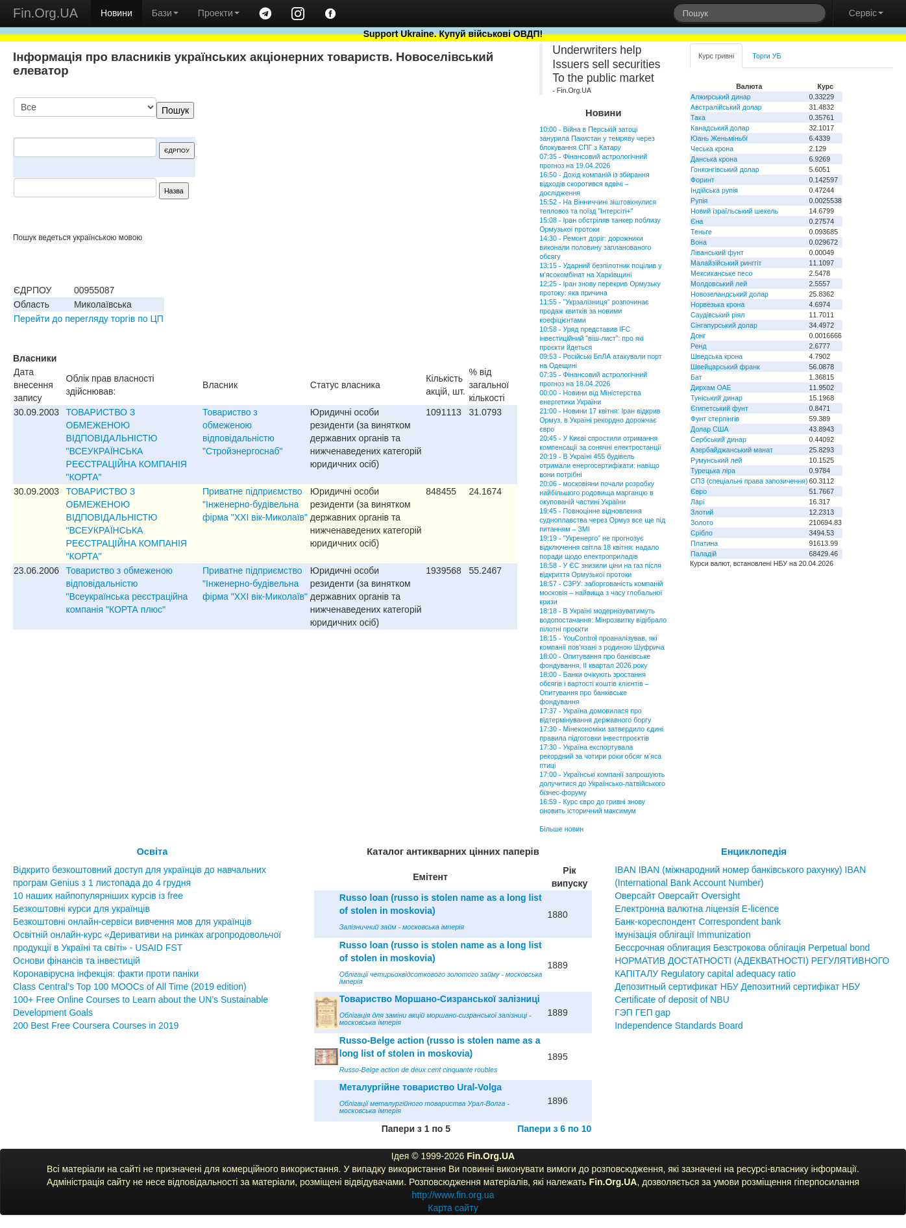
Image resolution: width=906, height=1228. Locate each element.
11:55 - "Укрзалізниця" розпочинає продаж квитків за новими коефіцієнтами (593, 311)
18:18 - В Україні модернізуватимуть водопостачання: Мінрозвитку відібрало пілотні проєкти (603, 620)
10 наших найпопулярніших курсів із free (98, 895)
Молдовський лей (719, 284)
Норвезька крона (717, 304)
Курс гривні (716, 56)
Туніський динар (716, 398)
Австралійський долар (726, 107)
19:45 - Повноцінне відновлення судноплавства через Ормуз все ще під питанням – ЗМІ (602, 520)
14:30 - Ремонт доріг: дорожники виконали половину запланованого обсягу (595, 247)
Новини (116, 13)
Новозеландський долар (729, 294)
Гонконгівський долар (725, 169)
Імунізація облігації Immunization (683, 934)
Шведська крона (716, 356)
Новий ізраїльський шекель (734, 211)
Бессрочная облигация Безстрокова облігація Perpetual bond (742, 947)
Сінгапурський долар (724, 325)
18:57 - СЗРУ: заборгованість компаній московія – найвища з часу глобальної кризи (601, 593)
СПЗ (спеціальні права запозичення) (749, 481)
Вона (699, 242)
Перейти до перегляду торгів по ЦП (89, 318)
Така (698, 117)
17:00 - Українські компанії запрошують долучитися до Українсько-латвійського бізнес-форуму (602, 783)
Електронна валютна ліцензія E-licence (697, 908)
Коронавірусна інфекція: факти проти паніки (106, 973)
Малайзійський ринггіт (726, 263)
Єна (697, 221)
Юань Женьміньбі (719, 138)
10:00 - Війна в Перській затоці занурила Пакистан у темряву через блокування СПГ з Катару (597, 138)
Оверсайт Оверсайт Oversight (677, 895)
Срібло (702, 533)
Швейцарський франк (725, 367)
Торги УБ (766, 56)
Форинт (703, 180)
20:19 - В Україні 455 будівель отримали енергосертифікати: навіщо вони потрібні (599, 465)
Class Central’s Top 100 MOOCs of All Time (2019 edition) (130, 986)
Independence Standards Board (679, 1025)
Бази (165, 13)
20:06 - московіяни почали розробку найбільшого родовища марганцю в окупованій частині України (596, 493)
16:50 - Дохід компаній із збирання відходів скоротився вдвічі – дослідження (594, 184)
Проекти (218, 13)
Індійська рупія (714, 190)
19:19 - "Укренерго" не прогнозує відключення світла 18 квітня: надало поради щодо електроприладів (599, 547)
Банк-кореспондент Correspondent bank (698, 921)
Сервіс (866, 13)
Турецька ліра (713, 470)
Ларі (697, 502)
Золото (702, 522)
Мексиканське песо (721, 273)
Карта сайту (453, 1208)
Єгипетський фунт (719, 408)
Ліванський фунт (717, 252)
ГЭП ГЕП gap (642, 1012)
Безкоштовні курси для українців (81, 908)
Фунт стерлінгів (715, 419)
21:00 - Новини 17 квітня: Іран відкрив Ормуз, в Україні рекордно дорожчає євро (599, 420)
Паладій (703, 554)
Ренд (699, 346)
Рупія (699, 200)
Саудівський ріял (717, 315)
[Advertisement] (420, 165)
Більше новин (561, 829)
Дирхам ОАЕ (711, 387)
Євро (699, 491)
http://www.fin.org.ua (453, 1195)
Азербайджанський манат (732, 450)
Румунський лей (716, 460)
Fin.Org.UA (45, 13)
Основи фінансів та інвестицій (76, 960)
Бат (696, 377)
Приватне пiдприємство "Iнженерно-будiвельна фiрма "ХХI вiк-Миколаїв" (255, 504)
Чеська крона (712, 149)
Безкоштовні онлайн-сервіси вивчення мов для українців (132, 921)
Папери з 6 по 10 (554, 1129)
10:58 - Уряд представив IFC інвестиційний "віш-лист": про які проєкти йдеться (591, 338)
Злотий (702, 512)
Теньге (701, 232)
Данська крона (714, 159)
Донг (698, 335)
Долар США (710, 429)
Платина (704, 543)
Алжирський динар (721, 97)
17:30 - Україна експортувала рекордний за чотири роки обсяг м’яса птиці (600, 756)
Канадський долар (720, 128)
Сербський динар (718, 439)
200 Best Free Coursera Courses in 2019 (95, 1025)
